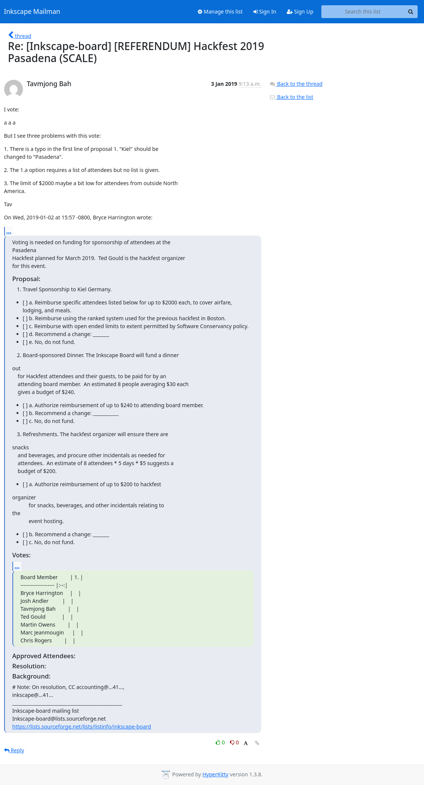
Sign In (264, 11)
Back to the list (291, 96)
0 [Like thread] (221, 742)
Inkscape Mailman (32, 11)
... (9, 231)
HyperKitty (215, 774)
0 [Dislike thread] (234, 742)
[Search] (411, 11)
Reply (14, 750)
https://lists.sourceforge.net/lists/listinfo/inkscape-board (81, 726)
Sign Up (300, 11)
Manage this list (220, 11)
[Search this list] (362, 11)
